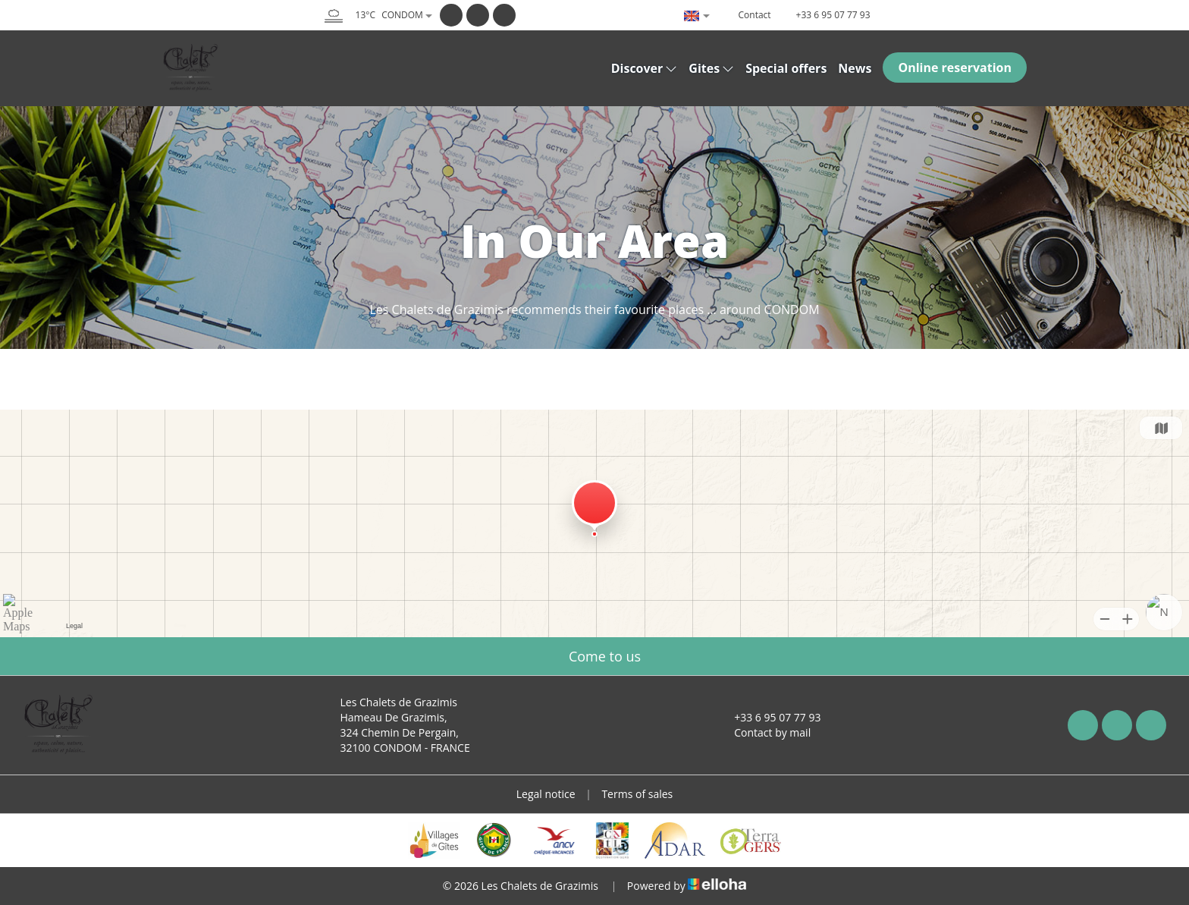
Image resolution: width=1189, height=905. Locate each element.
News (854, 68)
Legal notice (546, 794)
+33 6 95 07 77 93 (768, 717)
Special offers (786, 68)
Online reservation (955, 67)
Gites (711, 68)
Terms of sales (637, 794)
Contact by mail (764, 732)
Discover (644, 68)
